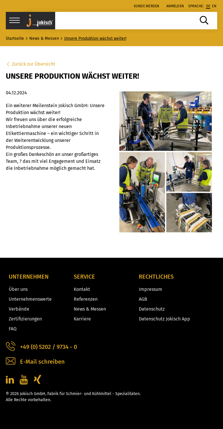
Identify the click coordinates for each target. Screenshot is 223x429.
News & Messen (90, 309)
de (208, 6)
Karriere (82, 319)
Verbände (19, 309)
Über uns (18, 289)
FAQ (13, 328)
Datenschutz (152, 309)
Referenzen (86, 299)
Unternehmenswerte (30, 299)
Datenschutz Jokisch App (164, 319)
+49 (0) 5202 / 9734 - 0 (41, 347)
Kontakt (82, 289)
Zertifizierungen (25, 319)
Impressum (150, 289)
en (214, 6)
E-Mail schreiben (35, 361)
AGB (143, 299)
